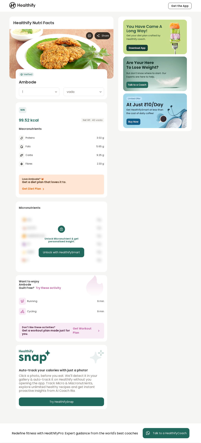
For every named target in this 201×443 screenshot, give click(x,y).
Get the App (180, 6)
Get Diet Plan (34, 189)
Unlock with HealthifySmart (61, 252)
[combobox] (39, 92)
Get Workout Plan (87, 331)
